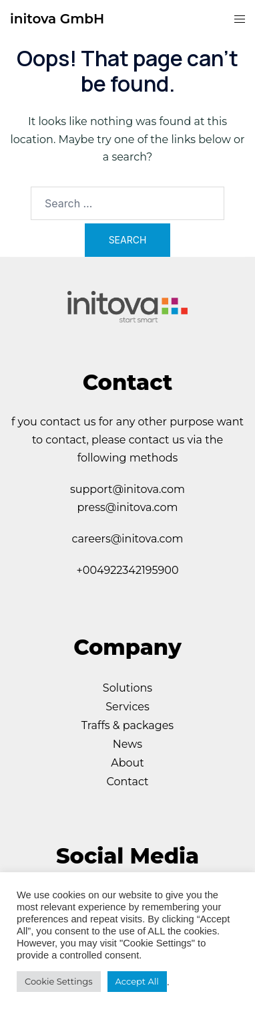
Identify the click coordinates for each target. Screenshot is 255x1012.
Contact (127, 781)
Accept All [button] (137, 981)
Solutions (127, 688)
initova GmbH (57, 19)
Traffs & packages (127, 725)
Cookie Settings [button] (59, 981)
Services (127, 706)
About (127, 762)
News (127, 744)
